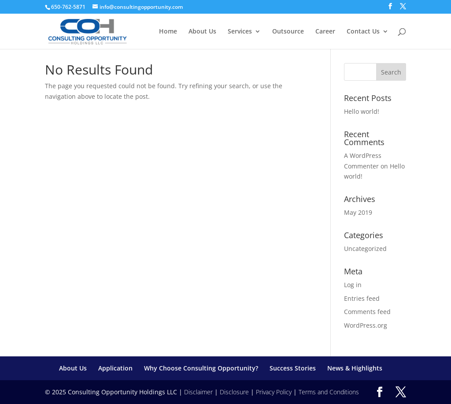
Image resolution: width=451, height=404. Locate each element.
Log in (353, 285)
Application (115, 368)
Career (325, 31)
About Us (202, 31)
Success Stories (293, 368)
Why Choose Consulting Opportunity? (201, 368)
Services (240, 31)
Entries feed (362, 298)
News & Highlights (354, 368)
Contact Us (363, 31)
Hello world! (361, 111)
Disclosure (234, 392)
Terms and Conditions (329, 392)
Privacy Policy (274, 392)
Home (168, 31)
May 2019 (358, 212)
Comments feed (367, 311)
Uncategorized (365, 248)
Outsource (288, 31)
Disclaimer (198, 392)
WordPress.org (365, 325)
